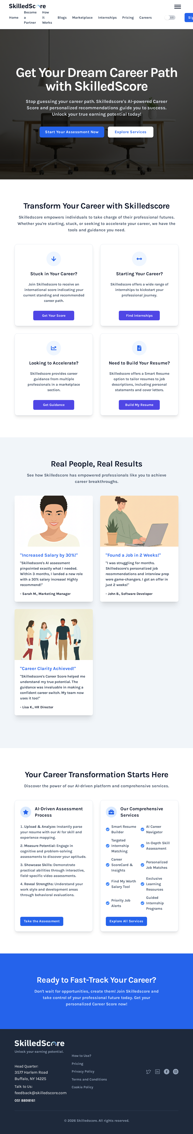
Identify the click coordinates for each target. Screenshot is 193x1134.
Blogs (62, 17)
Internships (107, 17)
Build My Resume (139, 405)
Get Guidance (54, 405)
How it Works (47, 17)
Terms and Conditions (89, 1079)
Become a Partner (30, 17)
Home (13, 17)
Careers (145, 17)
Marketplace (82, 17)
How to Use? (81, 1056)
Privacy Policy (83, 1071)
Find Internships (139, 315)
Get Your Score (54, 315)
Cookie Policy (82, 1087)
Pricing (128, 17)
